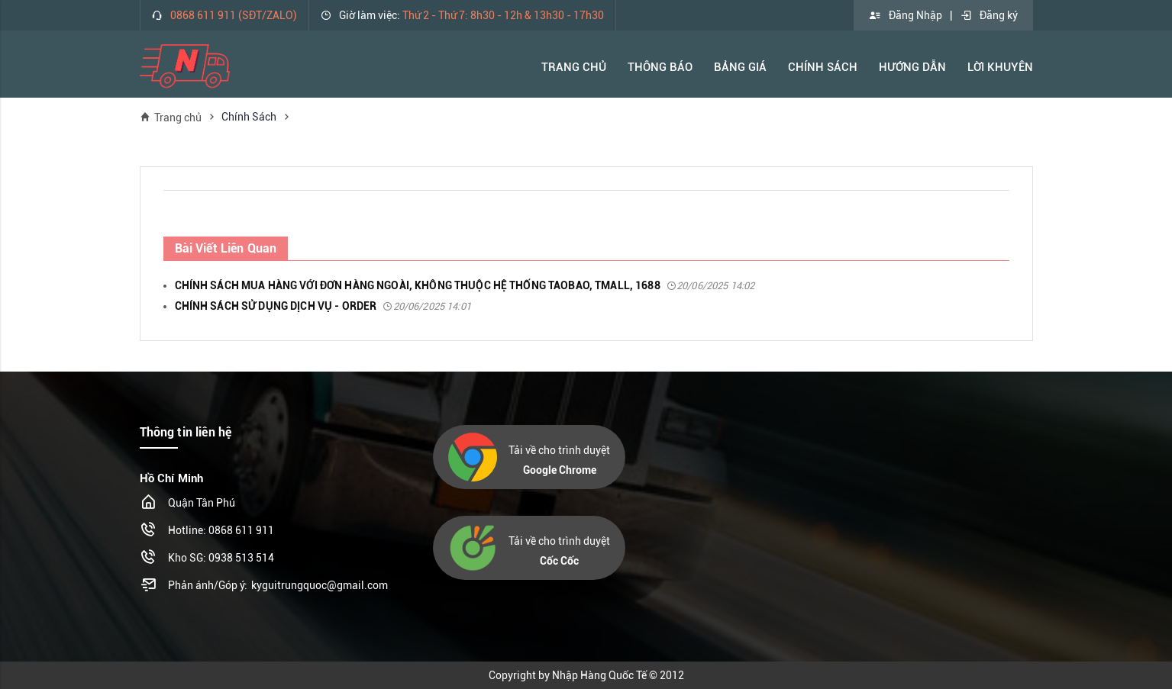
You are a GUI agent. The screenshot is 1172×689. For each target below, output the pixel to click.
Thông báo (660, 67)
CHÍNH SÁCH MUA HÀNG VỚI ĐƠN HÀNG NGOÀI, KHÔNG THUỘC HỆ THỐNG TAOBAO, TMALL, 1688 (465, 285)
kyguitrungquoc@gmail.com (319, 585)
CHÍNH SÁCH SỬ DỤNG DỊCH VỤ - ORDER (323, 306)
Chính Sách (822, 67)
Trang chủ (171, 117)
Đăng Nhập (905, 15)
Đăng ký (989, 15)
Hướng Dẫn (912, 67)
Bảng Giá (740, 67)
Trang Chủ (573, 67)
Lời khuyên (1000, 67)
